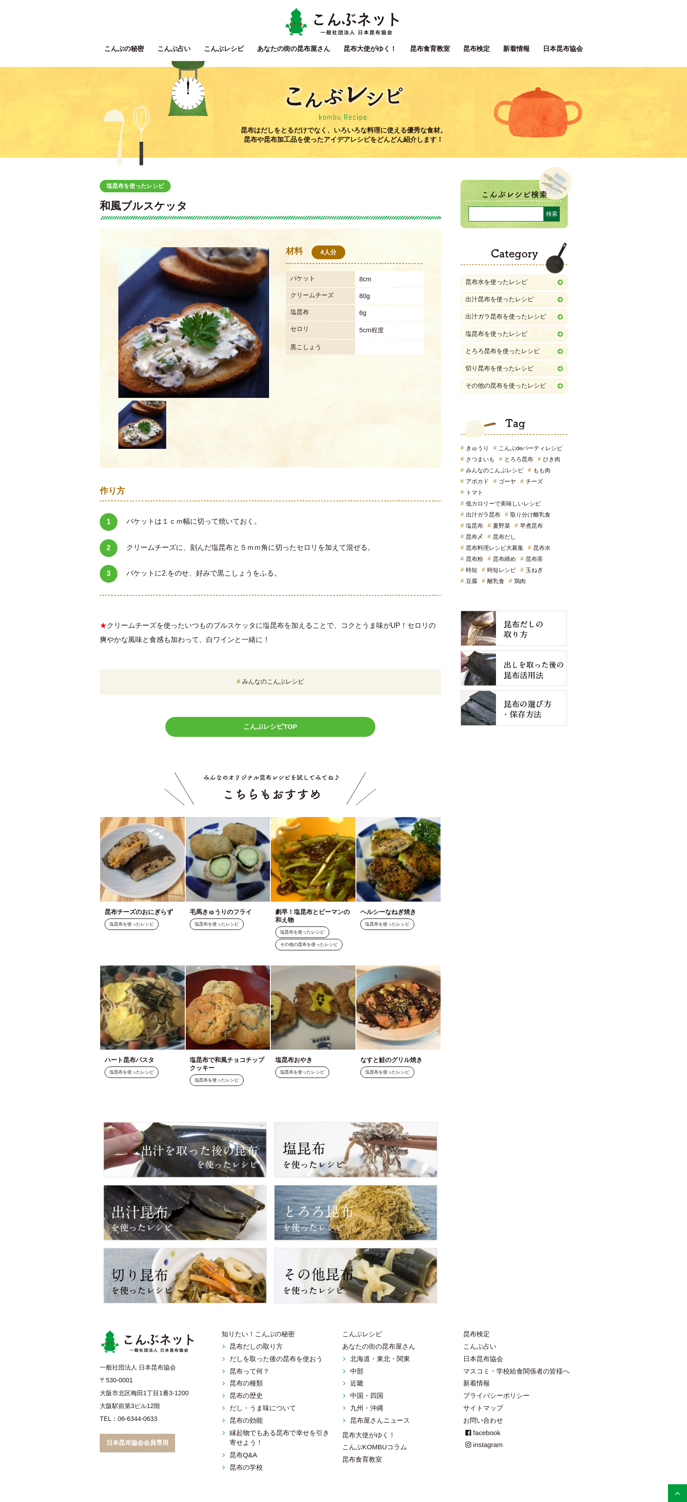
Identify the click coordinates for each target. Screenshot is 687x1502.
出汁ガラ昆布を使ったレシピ (505, 317)
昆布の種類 (246, 1386)
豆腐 (471, 584)
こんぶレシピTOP (270, 727)
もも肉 (541, 473)
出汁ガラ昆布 (483, 517)
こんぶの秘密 (124, 48)
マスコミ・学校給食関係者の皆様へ (516, 1373)
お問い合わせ (483, 1423)
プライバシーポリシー (496, 1398)
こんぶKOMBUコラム (374, 1450)
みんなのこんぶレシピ (273, 681)
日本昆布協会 (563, 48)
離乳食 (495, 584)
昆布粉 (474, 562)
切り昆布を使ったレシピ (499, 370)
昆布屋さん (293, 48)
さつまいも (480, 462)
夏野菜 (501, 528)
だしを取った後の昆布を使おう (276, 1361)
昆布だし (504, 540)
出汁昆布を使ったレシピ (499, 300)
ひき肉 (551, 462)
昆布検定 (476, 48)
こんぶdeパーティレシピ (530, 451)
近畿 (356, 1386)
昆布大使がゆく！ (368, 1437)
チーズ (534, 484)
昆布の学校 (246, 1470)
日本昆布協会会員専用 (137, 1445)
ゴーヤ (507, 484)
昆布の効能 (246, 1423)
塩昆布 (474, 528)
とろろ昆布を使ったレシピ (502, 353)
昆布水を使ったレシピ (496, 282)
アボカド (477, 484)
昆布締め (504, 562)
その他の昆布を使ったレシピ (309, 946)
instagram (483, 1447)
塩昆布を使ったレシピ (137, 186)
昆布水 (541, 551)
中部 (356, 1373)
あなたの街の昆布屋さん (378, 1349)
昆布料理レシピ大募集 (494, 551)
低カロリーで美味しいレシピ (503, 506)
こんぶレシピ (224, 48)
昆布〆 (474, 540)
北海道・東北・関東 (380, 1361)
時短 (471, 573)
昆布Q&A (243, 1458)
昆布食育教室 (430, 48)
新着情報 (516, 48)
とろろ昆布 (518, 462)
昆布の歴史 (246, 1398)
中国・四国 (366, 1398)
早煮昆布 (531, 528)
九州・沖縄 (366, 1410)
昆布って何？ (249, 1373)
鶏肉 (520, 584)
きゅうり (477, 451)
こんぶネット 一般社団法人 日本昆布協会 (343, 22)
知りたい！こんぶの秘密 (258, 1337)
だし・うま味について (263, 1410)
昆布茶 (534, 562)
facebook (482, 1435)
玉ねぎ (534, 573)
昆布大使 (370, 48)
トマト (474, 495)
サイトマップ (483, 1410)
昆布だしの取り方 (256, 1349)
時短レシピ (501, 573)
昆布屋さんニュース (380, 1423)
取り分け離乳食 (530, 517)
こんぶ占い (174, 48)
